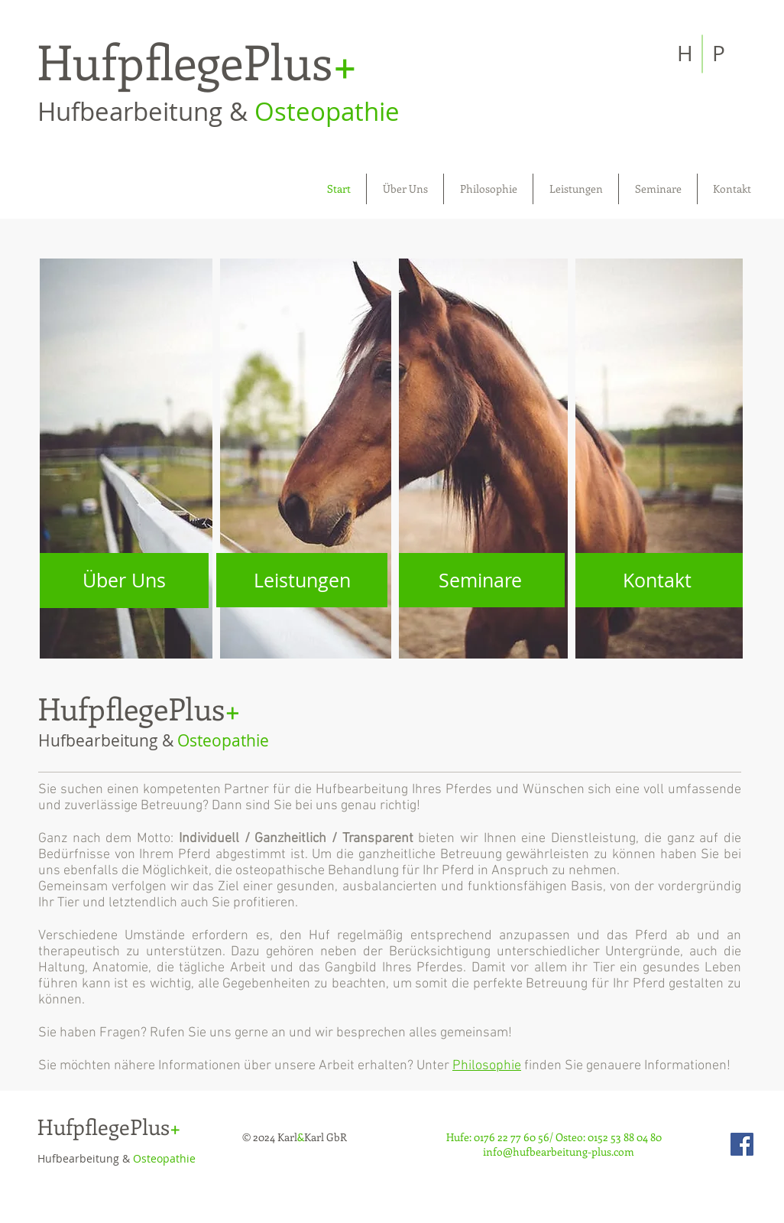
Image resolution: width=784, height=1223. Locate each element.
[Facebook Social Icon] (742, 1144)
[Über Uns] (124, 580)
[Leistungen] (301, 580)
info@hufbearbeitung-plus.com (558, 1151)
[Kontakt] (657, 580)
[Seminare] (480, 580)
